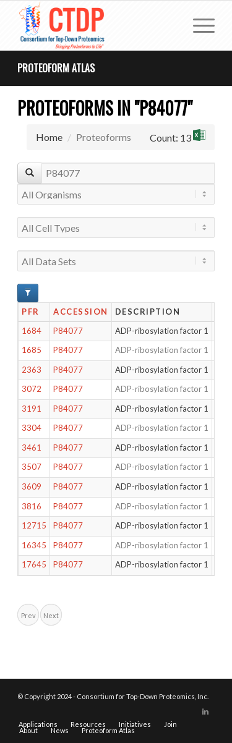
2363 (31, 370)
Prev (28, 615)
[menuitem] (198, 25)
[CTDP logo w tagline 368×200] (96, 25)
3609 (31, 486)
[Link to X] (187, 711)
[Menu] (198, 25)
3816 (31, 506)
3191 (31, 409)
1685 (31, 350)
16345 (34, 545)
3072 (31, 389)
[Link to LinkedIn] (205, 711)
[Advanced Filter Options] (27, 293)
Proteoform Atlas (56, 68)
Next (51, 615)
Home (49, 137)
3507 (31, 467)
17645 (34, 564)
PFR (31, 311)
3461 (31, 447)
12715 (34, 525)
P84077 (68, 331)
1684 (31, 331)
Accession (80, 311)
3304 (31, 428)
